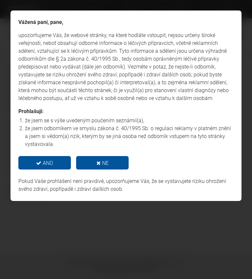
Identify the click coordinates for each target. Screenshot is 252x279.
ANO (44, 163)
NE (102, 163)
